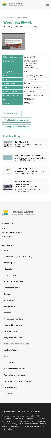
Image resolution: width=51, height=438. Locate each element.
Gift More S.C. (21, 142)
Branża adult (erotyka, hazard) (18, 256)
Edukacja (8, 269)
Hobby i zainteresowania (15, 281)
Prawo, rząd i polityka (13, 319)
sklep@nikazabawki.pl (33, 87)
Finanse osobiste (11, 275)
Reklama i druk (10, 331)
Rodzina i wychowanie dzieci (17, 344)
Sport (6, 356)
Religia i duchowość (13, 337)
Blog (4, 229)
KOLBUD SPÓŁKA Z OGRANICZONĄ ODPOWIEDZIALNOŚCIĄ (26, 184)
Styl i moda (9, 362)
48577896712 (30, 91)
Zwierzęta (8, 394)
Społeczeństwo (11, 350)
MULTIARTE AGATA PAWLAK (28, 155)
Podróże (7, 312)
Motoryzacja (9, 300)
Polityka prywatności (12, 233)
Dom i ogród (9, 263)
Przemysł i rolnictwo (13, 325)
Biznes (26, 71)
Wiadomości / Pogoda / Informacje (20, 381)
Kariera (7, 294)
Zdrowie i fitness (11, 387)
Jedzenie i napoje (12, 288)
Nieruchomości (10, 306)
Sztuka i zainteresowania (15, 369)
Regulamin (6, 237)
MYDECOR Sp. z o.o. (24, 168)
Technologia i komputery (15, 375)
